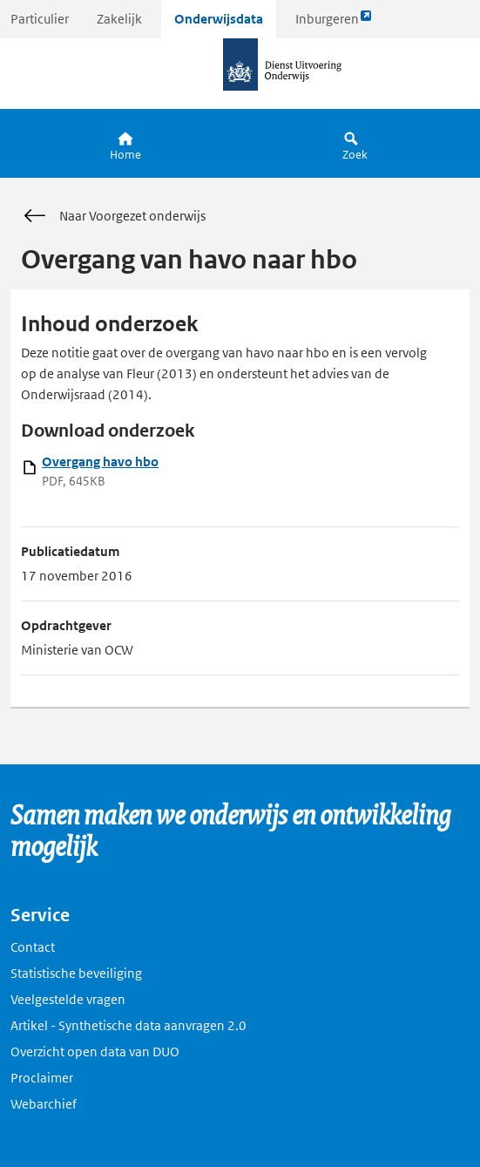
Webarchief (43, 1104)
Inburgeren (333, 23)
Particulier (39, 18)
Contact (32, 947)
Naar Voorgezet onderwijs (113, 216)
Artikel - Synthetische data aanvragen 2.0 (128, 1025)
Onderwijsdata (218, 18)
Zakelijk (119, 18)
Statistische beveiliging (76, 973)
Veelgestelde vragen (67, 999)
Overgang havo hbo (100, 461)
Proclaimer (41, 1077)
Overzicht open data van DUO (94, 1051)
